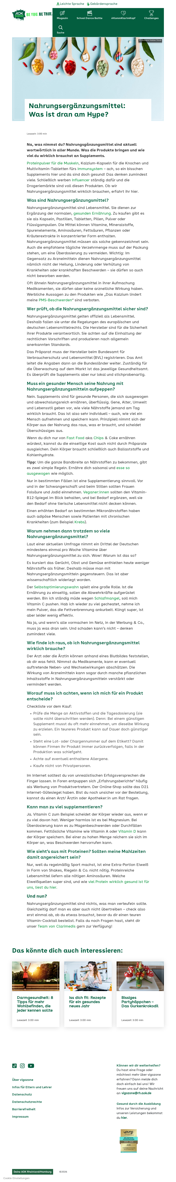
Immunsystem (90, 169)
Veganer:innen (96, 492)
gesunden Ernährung (92, 213)
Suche (60, 29)
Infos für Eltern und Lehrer (32, 1087)
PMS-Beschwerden (55, 300)
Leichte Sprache (72, 4)
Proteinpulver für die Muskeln (53, 163)
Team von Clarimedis (56, 926)
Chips (98, 438)
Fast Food (74, 438)
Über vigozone (22, 1079)
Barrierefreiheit (24, 1109)
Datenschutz (22, 1094)
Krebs (79, 522)
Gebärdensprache (103, 4)
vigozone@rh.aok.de (136, 1093)
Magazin (62, 18)
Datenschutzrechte (27, 1102)
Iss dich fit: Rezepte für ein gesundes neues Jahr (87, 1002)
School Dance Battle (89, 18)
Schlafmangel (106, 598)
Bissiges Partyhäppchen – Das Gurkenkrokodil (139, 1002)
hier (124, 1117)
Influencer (80, 180)
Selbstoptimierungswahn (56, 587)
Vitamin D (127, 831)
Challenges (151, 18)
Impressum (20, 1116)
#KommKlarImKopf (123, 18)
